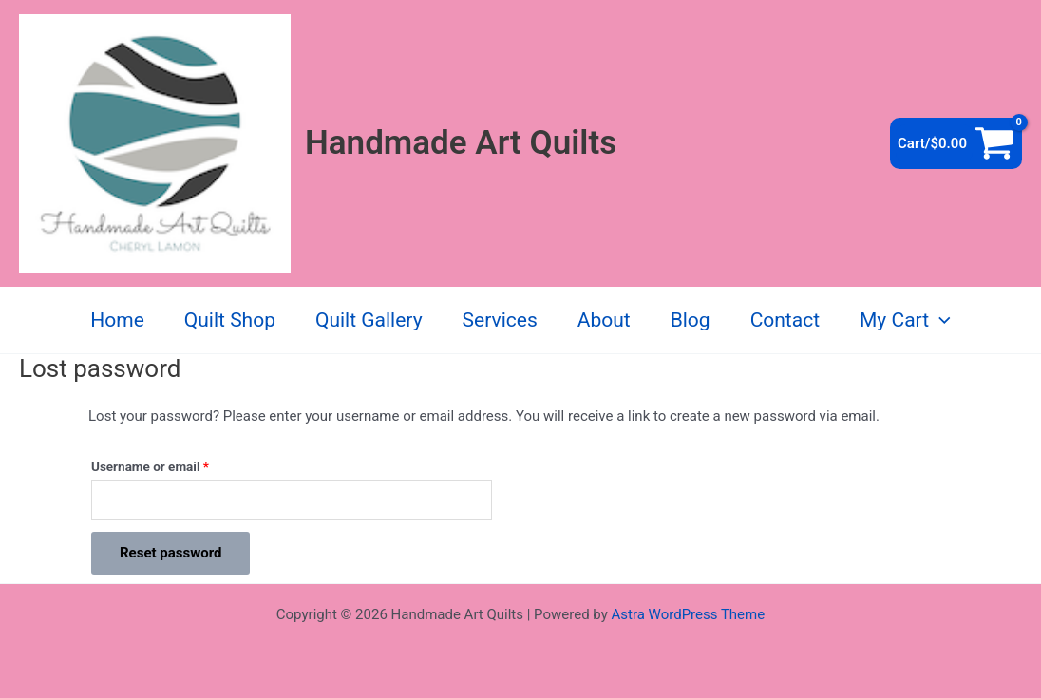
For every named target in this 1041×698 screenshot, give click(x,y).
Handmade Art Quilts (460, 142)
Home (117, 320)
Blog (690, 320)
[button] (940, 320)
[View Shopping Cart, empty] (956, 143)
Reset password (170, 552)
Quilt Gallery (369, 320)
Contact (785, 320)
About (604, 320)
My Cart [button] (905, 320)
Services (500, 320)
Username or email (175, 464)
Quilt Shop (229, 320)
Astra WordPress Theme (688, 614)
